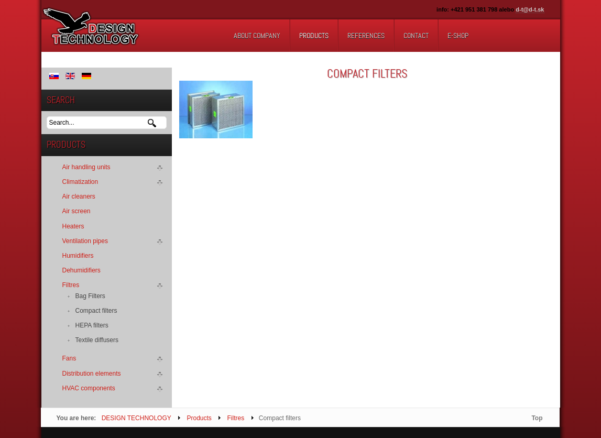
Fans (69, 358)
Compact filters (96, 310)
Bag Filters (90, 296)
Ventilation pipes (85, 241)
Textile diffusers (96, 340)
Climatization (80, 181)
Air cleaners (78, 196)
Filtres (71, 285)
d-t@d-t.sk (530, 9)
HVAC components (88, 388)
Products (199, 418)
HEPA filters (91, 325)
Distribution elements (91, 373)
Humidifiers (78, 255)
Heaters (73, 226)
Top (536, 418)
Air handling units (86, 167)
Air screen (76, 211)
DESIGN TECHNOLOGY (136, 418)
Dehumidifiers (81, 270)
